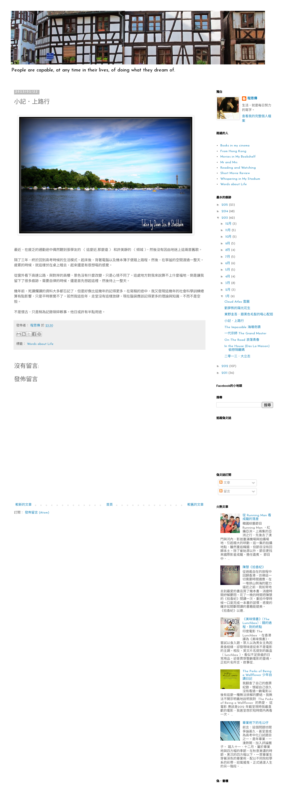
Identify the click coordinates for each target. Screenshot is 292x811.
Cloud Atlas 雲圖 (237, 301)
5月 (228, 270)
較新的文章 (23, 504)
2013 (225, 218)
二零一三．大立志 (237, 356)
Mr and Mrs (228, 162)
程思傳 (252, 98)
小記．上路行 (234, 321)
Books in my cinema (235, 145)
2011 (224, 373)
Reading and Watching (238, 167)
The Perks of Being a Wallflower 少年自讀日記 (257, 675)
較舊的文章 (195, 504)
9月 (228, 243)
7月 (228, 257)
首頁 (109, 504)
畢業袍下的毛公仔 (255, 723)
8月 (228, 250)
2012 (225, 366)
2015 (225, 205)
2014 (225, 211)
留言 (224, 491)
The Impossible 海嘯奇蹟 (242, 327)
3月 (228, 283)
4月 (228, 276)
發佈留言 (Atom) (37, 512)
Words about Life (40, 344)
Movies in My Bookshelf (238, 156)
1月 (228, 296)
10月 (229, 236)
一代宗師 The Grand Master (245, 333)
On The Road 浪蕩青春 (241, 340)
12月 (229, 223)
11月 (228, 230)
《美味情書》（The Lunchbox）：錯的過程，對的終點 (257, 623)
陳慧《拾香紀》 (254, 567)
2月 (228, 290)
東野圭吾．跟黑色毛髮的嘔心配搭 (248, 314)
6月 (228, 263)
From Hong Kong (233, 151)
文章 (224, 483)
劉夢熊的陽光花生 (237, 308)
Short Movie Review (235, 173)
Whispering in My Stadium (240, 179)
